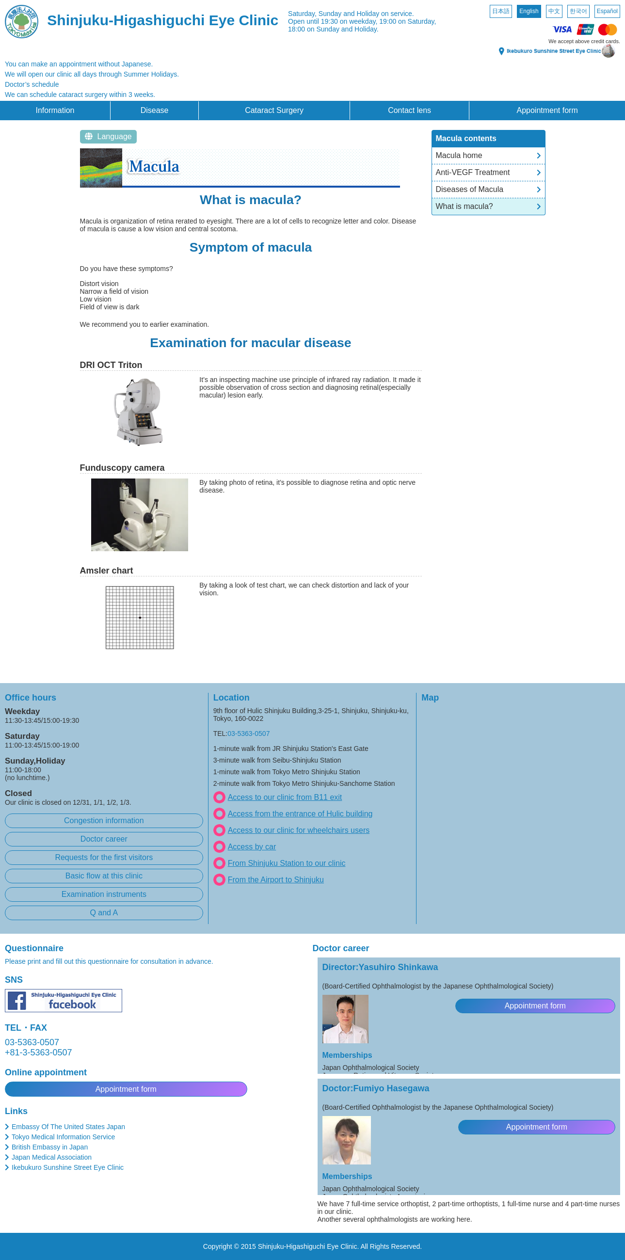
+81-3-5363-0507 (38, 1052)
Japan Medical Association (52, 1157)
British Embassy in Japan (50, 1147)
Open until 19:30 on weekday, (332, 21)
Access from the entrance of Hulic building (300, 814)
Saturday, (302, 13)
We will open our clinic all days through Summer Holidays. (92, 74)
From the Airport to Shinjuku (276, 880)
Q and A (104, 913)
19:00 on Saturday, (407, 21)
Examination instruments (104, 894)
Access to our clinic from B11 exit (285, 797)
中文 (554, 11)
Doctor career (104, 839)
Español (607, 11)
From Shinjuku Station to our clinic (287, 863)
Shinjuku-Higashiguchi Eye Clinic (162, 20)
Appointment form (546, 110)
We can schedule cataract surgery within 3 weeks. (80, 94)
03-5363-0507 (248, 733)
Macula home (459, 155)
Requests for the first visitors (104, 857)
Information (54, 110)
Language (108, 136)
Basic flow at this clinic (104, 876)
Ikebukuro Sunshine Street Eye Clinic (68, 1167)
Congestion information (104, 820)
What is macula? (464, 206)
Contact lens (409, 110)
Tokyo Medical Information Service (63, 1137)
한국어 (578, 11)
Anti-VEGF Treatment (473, 172)
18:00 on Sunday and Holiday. (333, 29)
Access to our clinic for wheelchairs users (299, 830)
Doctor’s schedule (32, 84)
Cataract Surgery (274, 110)
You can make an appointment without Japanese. (79, 64)
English (528, 11)
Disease (155, 110)
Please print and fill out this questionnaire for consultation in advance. (109, 961)
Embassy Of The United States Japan (68, 1127)
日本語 (501, 11)
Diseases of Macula (470, 189)
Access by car (252, 847)
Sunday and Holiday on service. (366, 13)
